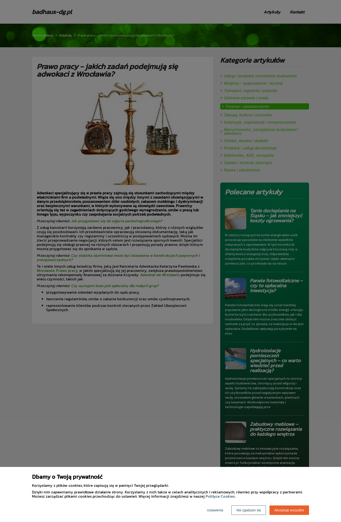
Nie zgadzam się (248, 510)
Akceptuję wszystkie (289, 510)
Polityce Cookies (220, 496)
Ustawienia (215, 510)
